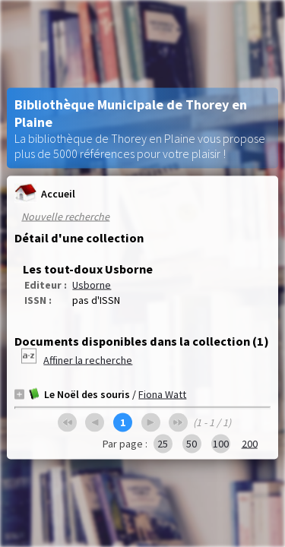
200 (250, 444)
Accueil (44, 193)
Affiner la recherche (87, 360)
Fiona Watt (162, 394)
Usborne (91, 285)
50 (191, 444)
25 (162, 444)
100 (221, 444)
